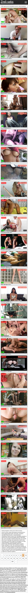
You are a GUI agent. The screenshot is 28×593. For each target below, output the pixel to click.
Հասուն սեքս (17, 572)
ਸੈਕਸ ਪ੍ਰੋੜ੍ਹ (3, 580)
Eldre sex (5, 586)
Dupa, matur (23, 589)
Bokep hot (7, 588)
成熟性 (13, 580)
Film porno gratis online (21, 568)
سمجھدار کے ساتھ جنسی (15, 578)
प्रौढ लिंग (7, 578)
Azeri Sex (2, 588)
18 (23, 558)
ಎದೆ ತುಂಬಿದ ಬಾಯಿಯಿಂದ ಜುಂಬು (7, 577)
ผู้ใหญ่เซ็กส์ (21, 585)
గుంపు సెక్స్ (2, 578)
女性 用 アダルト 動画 (14, 589)
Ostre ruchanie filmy (12, 586)
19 (26, 558)
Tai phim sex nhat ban (5, 569)
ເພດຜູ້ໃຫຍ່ (2, 591)
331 (13, 561)
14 (11, 558)
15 (14, 558)
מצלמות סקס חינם (4, 589)
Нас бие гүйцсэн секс (12, 582)
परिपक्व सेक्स (23, 591)
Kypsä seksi (20, 574)
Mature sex (12, 568)
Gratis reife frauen (4, 568)
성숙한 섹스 (15, 585)
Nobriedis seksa (22, 582)
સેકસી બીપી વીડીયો (23, 575)
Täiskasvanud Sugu (15, 588)
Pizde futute (3, 582)
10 (26, 555)
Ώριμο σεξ (22, 588)
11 (2, 558)
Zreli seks (7, 2)
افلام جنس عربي (15, 569)
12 (5, 558)
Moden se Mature (12, 583)
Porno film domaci (22, 586)
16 (17, 558)
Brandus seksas (4, 583)
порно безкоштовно (20, 580)
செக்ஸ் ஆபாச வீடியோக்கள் (11, 575)
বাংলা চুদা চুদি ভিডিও (8, 572)
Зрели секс (20, 583)
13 (8, 558)
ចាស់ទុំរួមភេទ (9, 580)
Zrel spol (10, 585)
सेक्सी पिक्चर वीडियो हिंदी (20, 577)
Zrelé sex (5, 585)
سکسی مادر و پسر (7, 570)
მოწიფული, (8, 574)
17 (20, 558)
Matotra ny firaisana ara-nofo (12, 591)
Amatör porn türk (16, 570)
